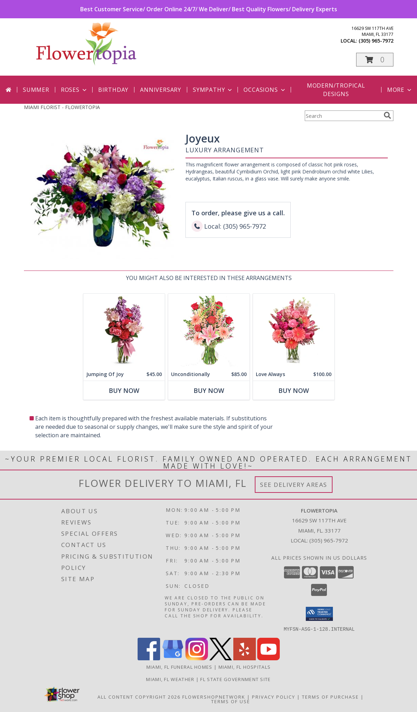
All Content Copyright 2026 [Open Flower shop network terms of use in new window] (139, 696)
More (400, 90)
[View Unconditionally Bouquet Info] (208, 331)
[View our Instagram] (196, 658)
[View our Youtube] (268, 658)
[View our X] (220, 658)
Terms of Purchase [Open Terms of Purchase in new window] (330, 696)
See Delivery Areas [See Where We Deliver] (293, 485)
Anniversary (160, 90)
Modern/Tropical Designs (336, 90)
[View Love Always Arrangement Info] (293, 331)
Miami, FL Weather (170, 679)
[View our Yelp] (244, 658)
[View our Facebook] (149, 658)
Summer (36, 90)
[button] (374, 59)
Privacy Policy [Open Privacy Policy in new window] (273, 696)
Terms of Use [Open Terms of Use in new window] (230, 701)
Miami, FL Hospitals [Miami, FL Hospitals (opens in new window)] (245, 666)
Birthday (113, 90)
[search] (387, 115)
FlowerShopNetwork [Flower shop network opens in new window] (213, 696)
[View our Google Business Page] (173, 658)
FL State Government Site (235, 679)
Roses (74, 90)
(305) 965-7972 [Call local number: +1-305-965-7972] (376, 40)
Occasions (265, 90)
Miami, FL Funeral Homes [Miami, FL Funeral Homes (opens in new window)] (179, 666)
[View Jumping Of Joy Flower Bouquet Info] (123, 331)
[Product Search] (342, 116)
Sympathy (213, 90)
